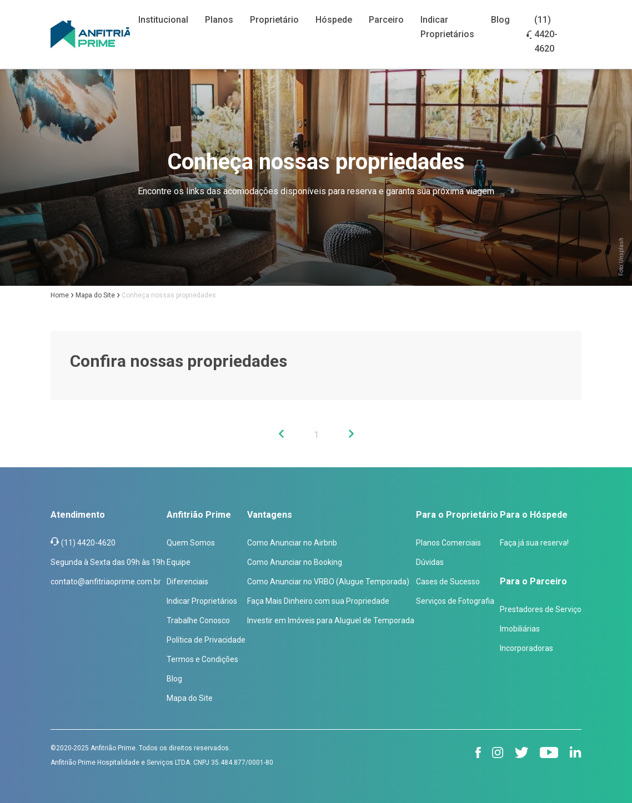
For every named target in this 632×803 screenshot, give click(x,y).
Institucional (163, 19)
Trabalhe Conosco (198, 620)
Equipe (178, 562)
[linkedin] (575, 752)
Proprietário (274, 19)
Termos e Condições (202, 659)
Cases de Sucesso (448, 581)
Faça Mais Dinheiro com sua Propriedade (318, 601)
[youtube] (549, 752)
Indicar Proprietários (202, 601)
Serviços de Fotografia (455, 601)
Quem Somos (191, 542)
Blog (500, 19)
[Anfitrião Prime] (90, 34)
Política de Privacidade (206, 639)
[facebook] (478, 752)
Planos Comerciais (448, 542)
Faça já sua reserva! (534, 542)
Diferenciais (187, 581)
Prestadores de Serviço (540, 609)
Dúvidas (430, 562)
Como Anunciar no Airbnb (292, 542)
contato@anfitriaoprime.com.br (106, 581)
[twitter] (522, 752)
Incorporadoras (526, 648)
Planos (219, 19)
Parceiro (386, 19)
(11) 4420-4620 (546, 34)
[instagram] (498, 752)
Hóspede (333, 19)
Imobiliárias (520, 628)
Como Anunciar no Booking (294, 562)
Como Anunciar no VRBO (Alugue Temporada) (328, 581)
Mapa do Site (190, 698)
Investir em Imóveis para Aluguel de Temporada (330, 620)
